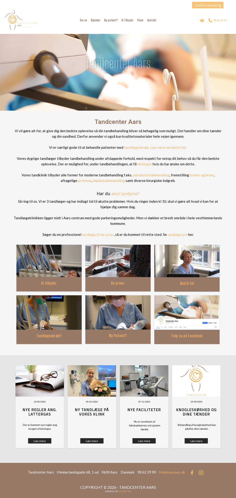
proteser (84, 180)
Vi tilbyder (49, 283)
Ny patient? (111, 20)
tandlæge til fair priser (98, 235)
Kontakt (151, 20)
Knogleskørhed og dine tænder (196, 412)
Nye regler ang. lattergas (39, 412)
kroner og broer (202, 175)
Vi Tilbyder (127, 20)
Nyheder (95, 20)
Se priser (118, 283)
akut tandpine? (125, 193)
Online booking (208, 5)
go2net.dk (125, 491)
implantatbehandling (109, 180)
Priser (140, 20)
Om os (83, 20)
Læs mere (92, 441)
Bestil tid (187, 283)
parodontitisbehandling (151, 175)
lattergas (144, 164)
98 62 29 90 (218, 20)
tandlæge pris (177, 235)
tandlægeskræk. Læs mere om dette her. (155, 147)
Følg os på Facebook (187, 335)
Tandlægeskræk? (49, 335)
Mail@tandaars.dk (172, 472)
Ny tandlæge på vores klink (92, 412)
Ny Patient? (118, 335)
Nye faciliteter (144, 410)
